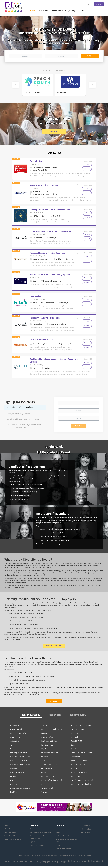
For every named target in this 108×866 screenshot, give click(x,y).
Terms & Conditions (11, 836)
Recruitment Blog (10, 832)
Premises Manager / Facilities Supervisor (47, 253)
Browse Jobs (13, 499)
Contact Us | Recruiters (38, 845)
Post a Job (54, 132)
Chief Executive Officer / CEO (42, 339)
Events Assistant (37, 161)
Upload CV (59, 832)
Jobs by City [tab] (55, 715)
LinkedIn (87, 833)
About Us (7, 829)
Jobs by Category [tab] (31, 715)
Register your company (52, 544)
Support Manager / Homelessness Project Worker (51, 231)
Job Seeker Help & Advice (64, 836)
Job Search (54, 701)
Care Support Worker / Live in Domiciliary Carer (50, 209)
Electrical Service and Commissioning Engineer (50, 274)
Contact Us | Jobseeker (63, 849)
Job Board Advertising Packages (41, 832)
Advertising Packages (54, 646)
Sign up (98, 4)
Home (6, 825)
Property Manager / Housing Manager (46, 318)
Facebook (87, 825)
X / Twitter (87, 829)
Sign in (88, 4)
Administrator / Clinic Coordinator (44, 185)
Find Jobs (90, 56)
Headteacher (35, 296)
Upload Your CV (23, 499)
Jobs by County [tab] (78, 715)
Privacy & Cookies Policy (12, 839)
